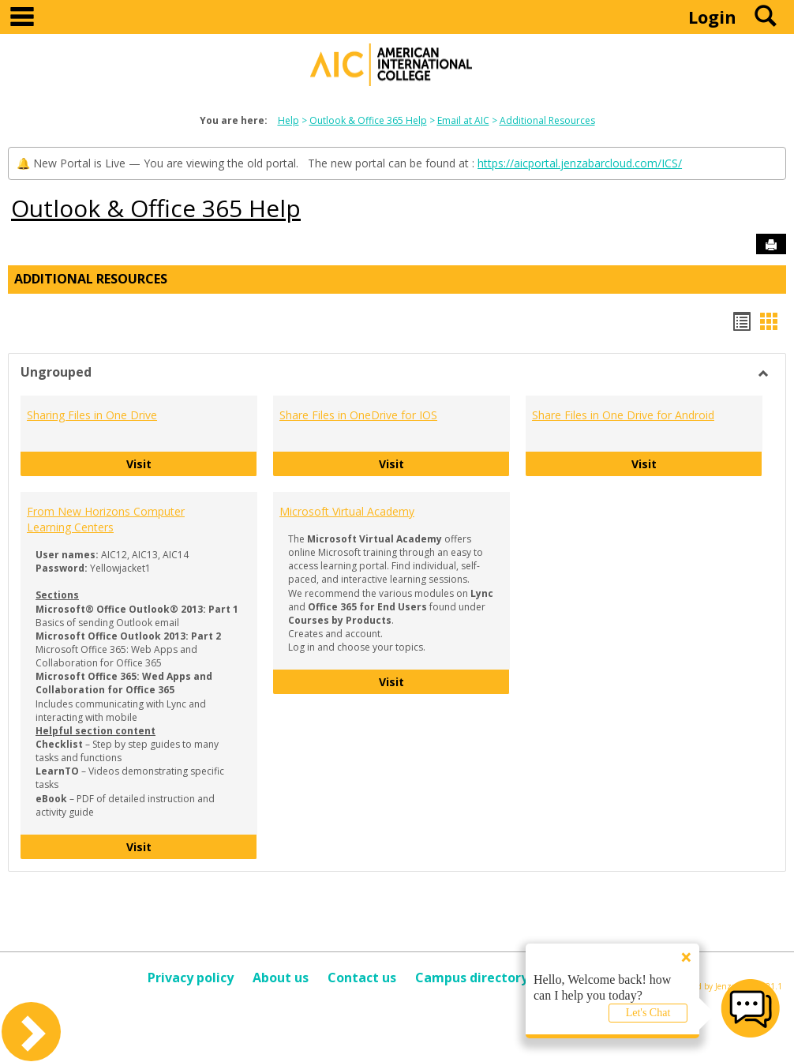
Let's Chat (648, 1013)
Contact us (362, 977)
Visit (192, 463)
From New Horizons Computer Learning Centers (106, 519)
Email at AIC (463, 120)
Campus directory (471, 977)
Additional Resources (547, 120)
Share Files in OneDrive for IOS (358, 414)
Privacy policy (191, 977)
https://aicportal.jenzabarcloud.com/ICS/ (580, 163)
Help (288, 120)
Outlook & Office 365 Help (368, 120)
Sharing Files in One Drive (92, 414)
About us (281, 977)
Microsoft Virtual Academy (346, 511)
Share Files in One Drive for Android (623, 414)
